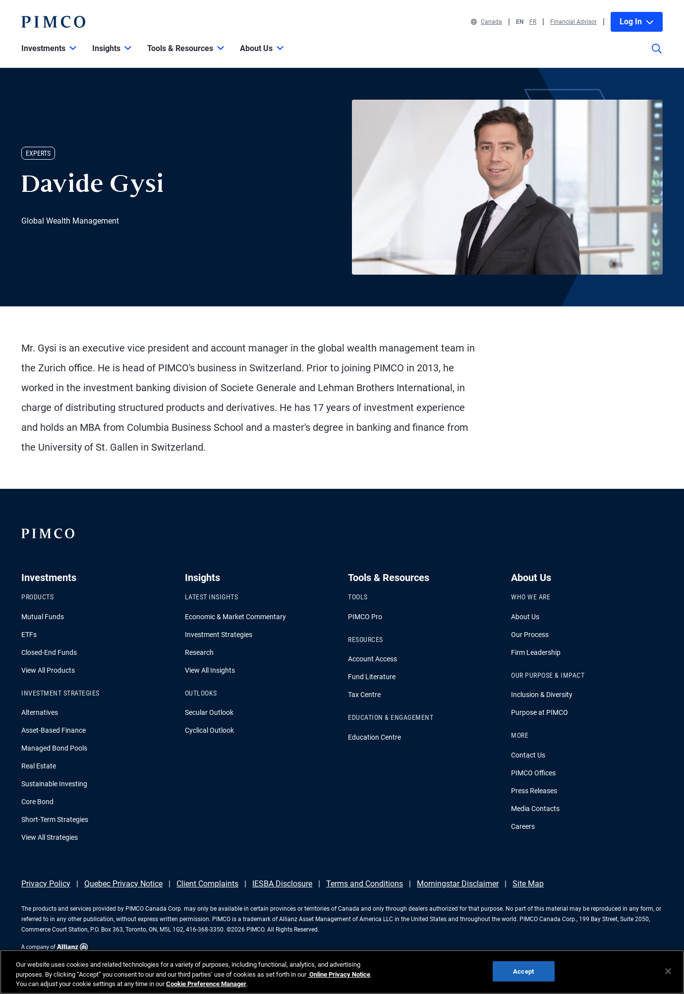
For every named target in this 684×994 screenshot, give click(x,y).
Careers (523, 826)
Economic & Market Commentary (235, 617)
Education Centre (374, 737)
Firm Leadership (536, 652)
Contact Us (528, 755)
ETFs (29, 635)
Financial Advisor (573, 21)
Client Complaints (207, 883)
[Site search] (657, 55)
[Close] (668, 971)
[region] (342, 972)
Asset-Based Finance (53, 730)
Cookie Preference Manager (206, 984)
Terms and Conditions (364, 883)
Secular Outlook (209, 712)
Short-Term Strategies (54, 819)
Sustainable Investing (54, 784)
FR (532, 21)
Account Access (372, 659)
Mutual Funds (42, 617)
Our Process (530, 635)
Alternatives (39, 712)
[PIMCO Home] (53, 22)
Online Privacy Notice (339, 974)
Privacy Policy (45, 883)
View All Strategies (49, 837)
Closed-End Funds (49, 652)
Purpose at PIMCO (539, 712)
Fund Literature (372, 677)
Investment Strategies (218, 635)
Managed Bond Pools (54, 748)
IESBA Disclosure (282, 883)
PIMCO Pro (365, 617)
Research (199, 652)
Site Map (528, 883)
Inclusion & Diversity (541, 695)
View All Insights (210, 670)
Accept (523, 971)
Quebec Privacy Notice (123, 883)
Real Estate (38, 766)
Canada (486, 21)
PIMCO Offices (533, 773)
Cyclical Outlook (209, 730)
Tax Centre (364, 695)
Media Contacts (535, 809)
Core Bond (37, 802)
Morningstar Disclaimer (458, 883)
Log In (637, 21)
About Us (525, 617)
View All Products (48, 670)
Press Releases (534, 791)
